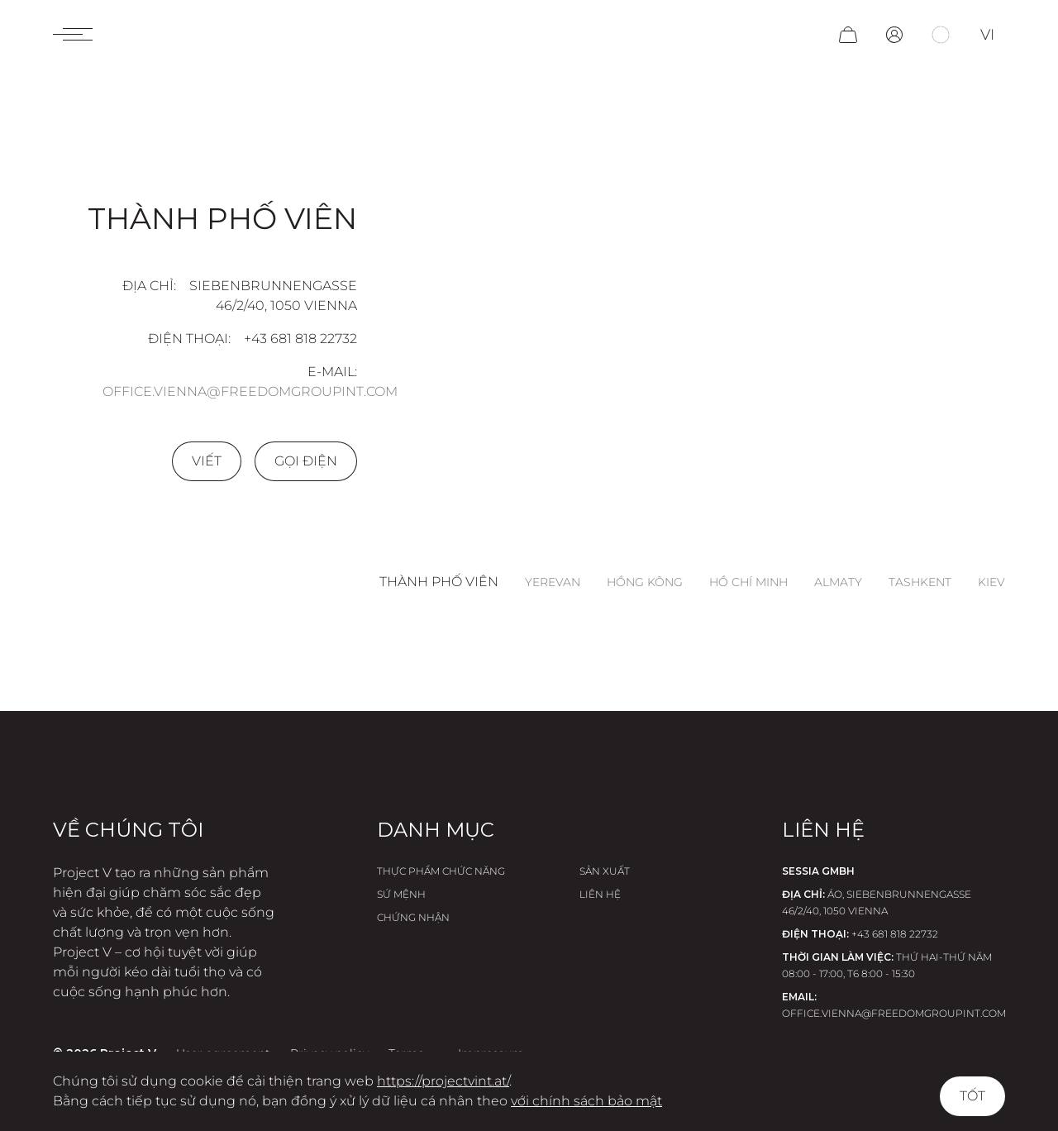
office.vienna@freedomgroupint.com (250, 391)
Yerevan (552, 582)
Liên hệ (600, 894)
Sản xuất (604, 871)
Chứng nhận (413, 917)
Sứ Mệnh (401, 894)
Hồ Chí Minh (748, 582)
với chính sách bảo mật (586, 1101)
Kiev (991, 582)
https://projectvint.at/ (443, 1081)
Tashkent (920, 582)
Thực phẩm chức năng (441, 871)
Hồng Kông (645, 582)
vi (987, 34)
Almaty (838, 582)
